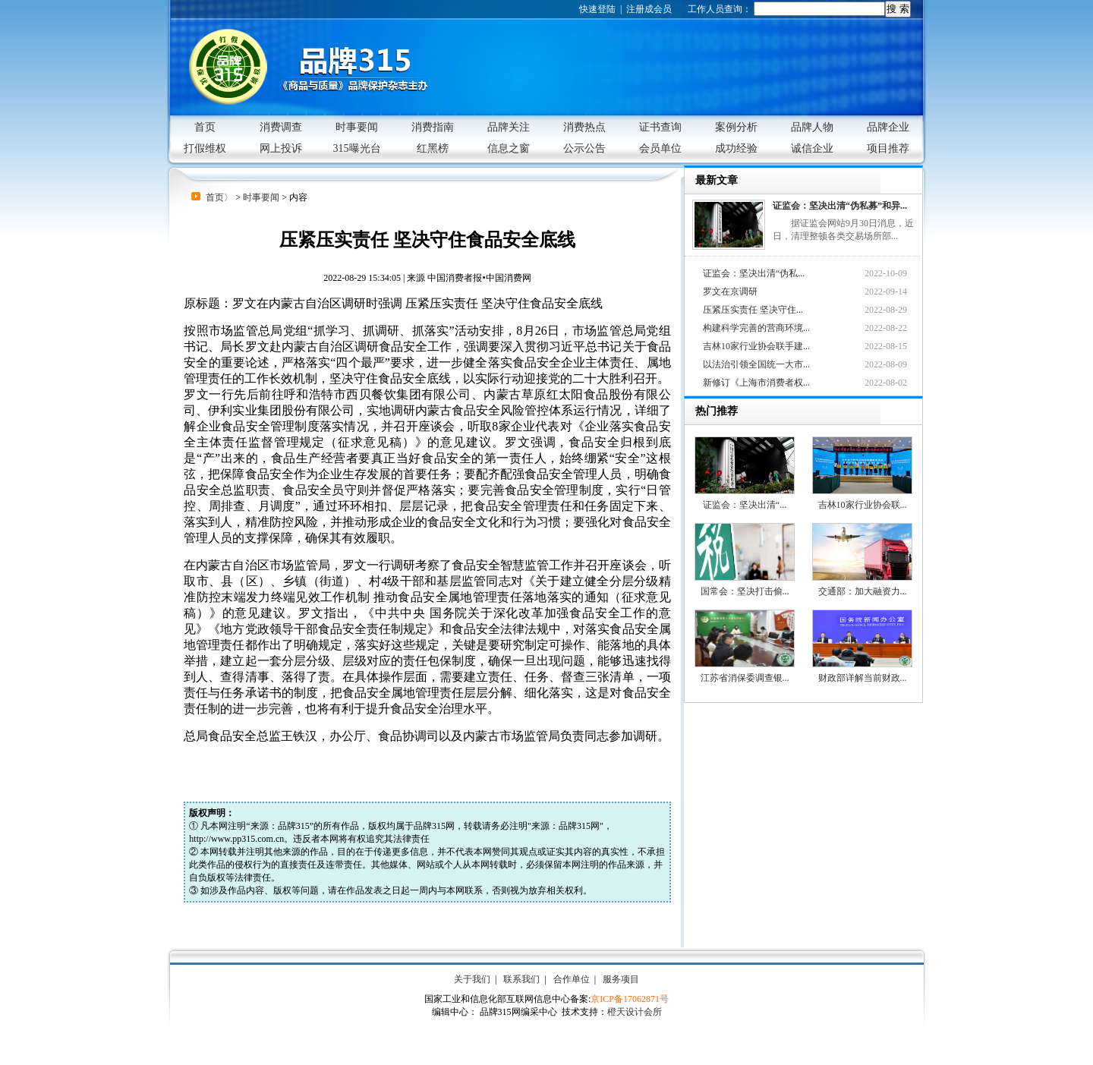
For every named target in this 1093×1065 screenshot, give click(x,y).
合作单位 (571, 979)
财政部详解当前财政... (862, 646)
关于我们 (472, 979)
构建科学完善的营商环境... (756, 328)
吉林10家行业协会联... (862, 473)
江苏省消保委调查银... (745, 646)
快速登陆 (597, 9)
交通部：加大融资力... (862, 560)
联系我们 (521, 979)
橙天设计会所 (634, 1012)
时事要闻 (261, 197)
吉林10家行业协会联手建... (756, 346)
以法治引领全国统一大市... (756, 364)
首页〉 (219, 197)
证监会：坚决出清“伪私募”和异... (840, 205)
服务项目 (621, 979)
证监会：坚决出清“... (745, 473)
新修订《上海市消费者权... (756, 382)
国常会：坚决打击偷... (745, 560)
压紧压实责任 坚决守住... (753, 309)
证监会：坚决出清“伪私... (754, 273)
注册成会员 (649, 9)
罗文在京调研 (730, 291)
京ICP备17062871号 (630, 999)
